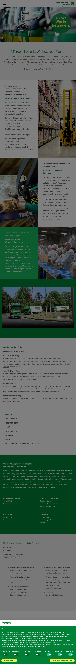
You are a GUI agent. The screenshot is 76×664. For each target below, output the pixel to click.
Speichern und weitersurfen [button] (62, 660)
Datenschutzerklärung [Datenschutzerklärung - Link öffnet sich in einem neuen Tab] (8, 634)
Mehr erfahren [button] (9, 660)
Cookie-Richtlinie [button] (33, 638)
